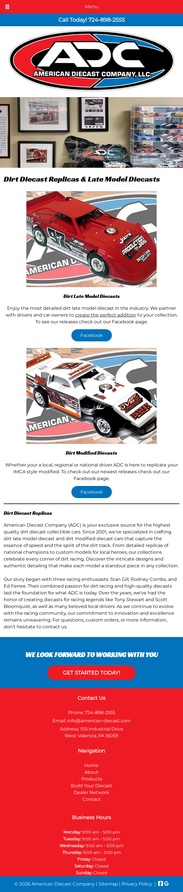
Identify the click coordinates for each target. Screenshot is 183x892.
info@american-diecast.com (99, 720)
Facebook (91, 335)
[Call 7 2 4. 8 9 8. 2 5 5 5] (106, 19)
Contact (91, 799)
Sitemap (108, 884)
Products (91, 779)
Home (91, 765)
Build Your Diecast (91, 785)
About (91, 772)
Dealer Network (91, 792)
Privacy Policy (137, 884)
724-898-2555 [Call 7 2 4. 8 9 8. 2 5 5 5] (100, 712)
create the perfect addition (105, 315)
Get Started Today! (91, 672)
